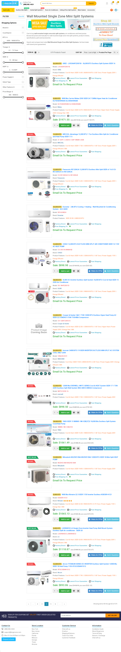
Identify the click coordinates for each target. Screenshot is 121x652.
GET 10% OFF (112, 615)
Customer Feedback (68, 638)
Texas (34, 642)
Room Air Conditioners (51, 10)
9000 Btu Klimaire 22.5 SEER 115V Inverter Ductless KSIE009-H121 (87, 494)
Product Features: (59, 73)
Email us (65, 631)
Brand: (55, 70)
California (35, 633)
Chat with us (66, 629)
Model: (55, 67)
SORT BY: (79, 52)
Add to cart (64, 125)
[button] (112, 10)
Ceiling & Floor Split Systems (68, 9)
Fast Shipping (96, 78)
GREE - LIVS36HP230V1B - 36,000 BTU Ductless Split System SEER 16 (89, 63)
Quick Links (6, 10)
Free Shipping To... (62, 81)
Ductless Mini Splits (22, 9)
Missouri (34, 638)
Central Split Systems (37, 9)
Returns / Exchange (98, 635)
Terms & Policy (97, 633)
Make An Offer (95, 125)
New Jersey (36, 631)
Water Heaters (82, 10)
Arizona (34, 644)
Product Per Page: (105, 52)
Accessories (91, 10)
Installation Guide (97, 629)
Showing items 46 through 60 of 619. (105, 604)
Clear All (21, 16)
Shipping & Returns (68, 633)
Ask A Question (112, 125)
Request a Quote (8, 639)
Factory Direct (60, 78)
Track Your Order (67, 635)
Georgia (34, 640)
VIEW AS (30, 52)
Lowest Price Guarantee (78, 78)
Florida (34, 635)
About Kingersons (98, 631)
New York (35, 629)
